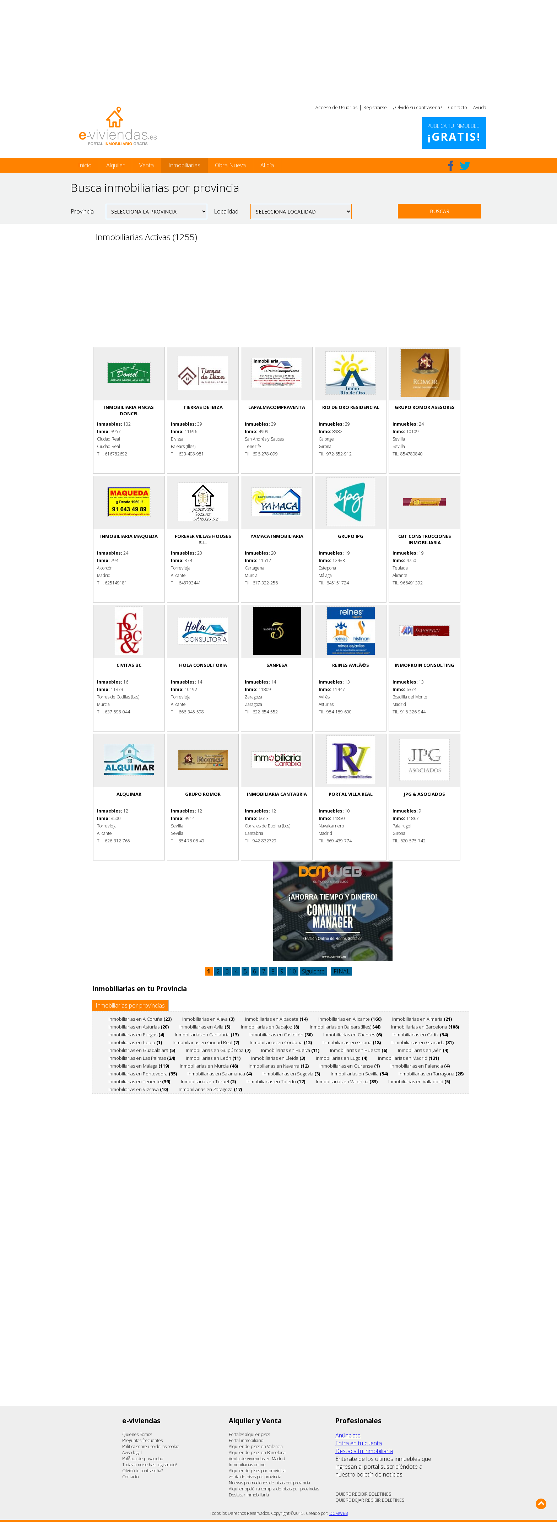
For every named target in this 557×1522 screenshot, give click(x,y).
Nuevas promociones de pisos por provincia (269, 1483)
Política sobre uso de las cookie (150, 1446)
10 (293, 971)
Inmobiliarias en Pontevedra (142, 1073)
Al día (267, 165)
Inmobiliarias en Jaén (423, 1050)
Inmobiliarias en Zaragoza (210, 1089)
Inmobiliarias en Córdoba (281, 1042)
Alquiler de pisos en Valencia (256, 1446)
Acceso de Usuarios (336, 107)
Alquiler (115, 165)
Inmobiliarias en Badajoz (270, 1027)
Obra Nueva (230, 165)
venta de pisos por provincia (255, 1477)
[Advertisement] (278, 49)
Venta (146, 165)
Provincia (82, 211)
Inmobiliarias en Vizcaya (138, 1089)
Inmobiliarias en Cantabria (207, 1034)
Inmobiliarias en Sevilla (359, 1073)
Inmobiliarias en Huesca (358, 1050)
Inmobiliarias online (247, 1465)
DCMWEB (338, 1513)
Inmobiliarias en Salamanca (220, 1073)
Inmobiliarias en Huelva (290, 1050)
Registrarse (375, 107)
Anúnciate (348, 1435)
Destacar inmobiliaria (249, 1495)
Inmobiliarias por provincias (130, 1005)
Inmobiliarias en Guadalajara (141, 1050)
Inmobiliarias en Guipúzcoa (218, 1050)
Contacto (457, 107)
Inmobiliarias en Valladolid (419, 1081)
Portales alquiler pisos (249, 1434)
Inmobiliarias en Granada (422, 1042)
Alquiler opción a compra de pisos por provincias (274, 1489)
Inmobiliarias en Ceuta (135, 1042)
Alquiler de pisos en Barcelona (257, 1453)
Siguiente (313, 971)
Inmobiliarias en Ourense (349, 1066)
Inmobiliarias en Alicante (350, 1019)
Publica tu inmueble (454, 133)
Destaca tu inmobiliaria (364, 1451)
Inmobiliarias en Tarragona (431, 1073)
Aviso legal (132, 1453)
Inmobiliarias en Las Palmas (141, 1058)
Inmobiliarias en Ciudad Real (206, 1042)
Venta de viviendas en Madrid (257, 1459)
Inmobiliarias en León (213, 1058)
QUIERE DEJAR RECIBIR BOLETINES (369, 1500)
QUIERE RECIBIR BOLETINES (363, 1494)
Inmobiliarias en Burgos (136, 1034)
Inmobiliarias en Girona (352, 1042)
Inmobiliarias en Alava (208, 1019)
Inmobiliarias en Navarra (279, 1066)
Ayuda (479, 107)
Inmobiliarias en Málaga (138, 1066)
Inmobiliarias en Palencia (420, 1066)
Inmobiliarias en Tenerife (139, 1081)
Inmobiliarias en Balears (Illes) (345, 1027)
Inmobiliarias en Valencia (347, 1081)
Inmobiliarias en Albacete (276, 1019)
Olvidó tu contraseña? (142, 1471)
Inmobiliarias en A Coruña (140, 1019)
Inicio (85, 165)
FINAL (342, 971)
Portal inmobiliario (246, 1440)
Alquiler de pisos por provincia (257, 1471)
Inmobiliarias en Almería (422, 1019)
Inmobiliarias (184, 165)
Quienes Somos (137, 1434)
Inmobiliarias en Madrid (408, 1058)
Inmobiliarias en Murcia (209, 1066)
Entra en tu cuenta (358, 1443)
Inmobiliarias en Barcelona (425, 1027)
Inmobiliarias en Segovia (291, 1073)
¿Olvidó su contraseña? (417, 107)
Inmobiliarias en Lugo (341, 1058)
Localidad (226, 211)
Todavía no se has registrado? (149, 1465)
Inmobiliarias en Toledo (276, 1081)
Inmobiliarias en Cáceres (352, 1034)
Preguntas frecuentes (142, 1440)
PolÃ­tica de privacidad (142, 1459)
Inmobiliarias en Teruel (208, 1081)
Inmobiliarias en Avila (204, 1027)
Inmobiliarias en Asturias (138, 1027)
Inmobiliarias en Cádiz (420, 1034)
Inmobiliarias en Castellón (281, 1034)
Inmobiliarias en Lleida (278, 1058)
